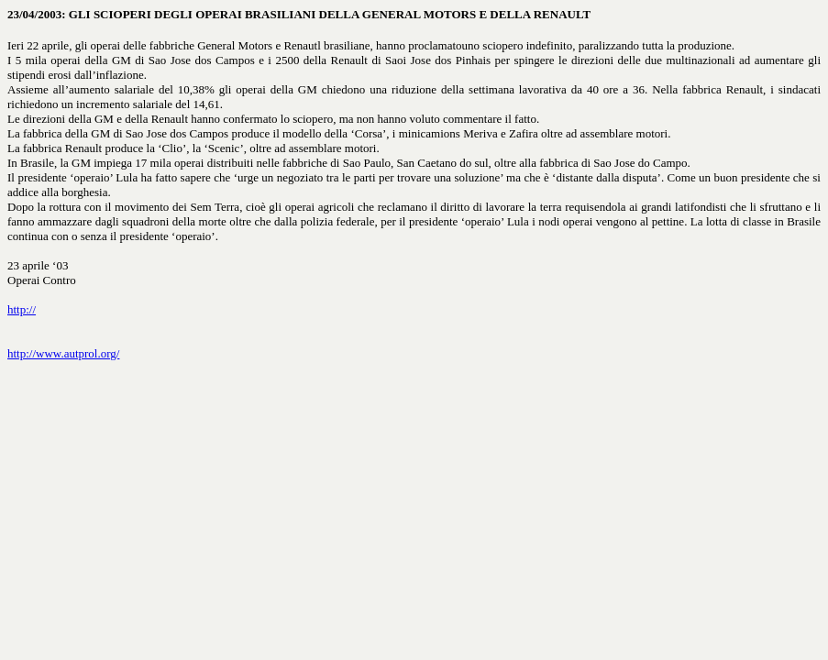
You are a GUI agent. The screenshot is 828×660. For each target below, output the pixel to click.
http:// (21, 309)
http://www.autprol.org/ (63, 353)
